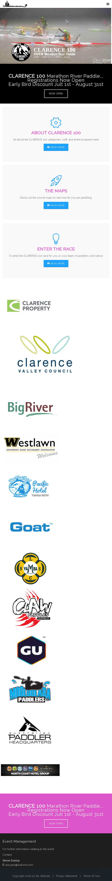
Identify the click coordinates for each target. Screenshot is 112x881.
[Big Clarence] (15, 4)
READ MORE (56, 147)
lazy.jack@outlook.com (19, 865)
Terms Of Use (91, 876)
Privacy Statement (66, 876)
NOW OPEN (56, 93)
